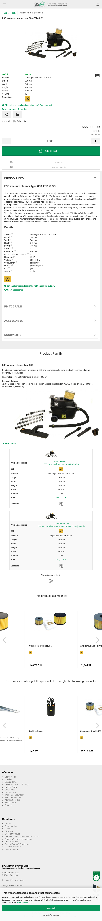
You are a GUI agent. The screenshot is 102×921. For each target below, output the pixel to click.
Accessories (13, 320)
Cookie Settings (12, 849)
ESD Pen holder (36, 731)
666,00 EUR (61, 497)
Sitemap (8, 805)
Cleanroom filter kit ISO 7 (40, 646)
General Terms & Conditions (17, 844)
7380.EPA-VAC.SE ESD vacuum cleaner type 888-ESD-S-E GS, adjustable (61, 524)
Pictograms (13, 306)
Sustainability (11, 826)
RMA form (9, 831)
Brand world (10, 777)
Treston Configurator (14, 795)
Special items (11, 782)
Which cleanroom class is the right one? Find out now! (28, 105)
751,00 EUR (61, 559)
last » (14, 13)
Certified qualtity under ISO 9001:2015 (22, 836)
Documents (12, 335)
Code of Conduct (12, 834)
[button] (51, 443)
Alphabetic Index (12, 800)
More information (51, 915)
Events (8, 829)
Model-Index (10, 802)
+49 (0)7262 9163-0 (15, 880)
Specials (8, 779)
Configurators (11, 792)
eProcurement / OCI (13, 797)
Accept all (51, 908)
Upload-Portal (11, 787)
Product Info (14, 177)
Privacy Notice (22, 902)
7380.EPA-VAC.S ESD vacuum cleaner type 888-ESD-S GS (61, 462)
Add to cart (48, 150)
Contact (8, 823)
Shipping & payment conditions (18, 839)
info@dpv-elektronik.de (12, 885)
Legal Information (13, 847)
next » (6, 13)
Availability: (7, 121)
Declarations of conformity (17, 784)
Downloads (10, 790)
